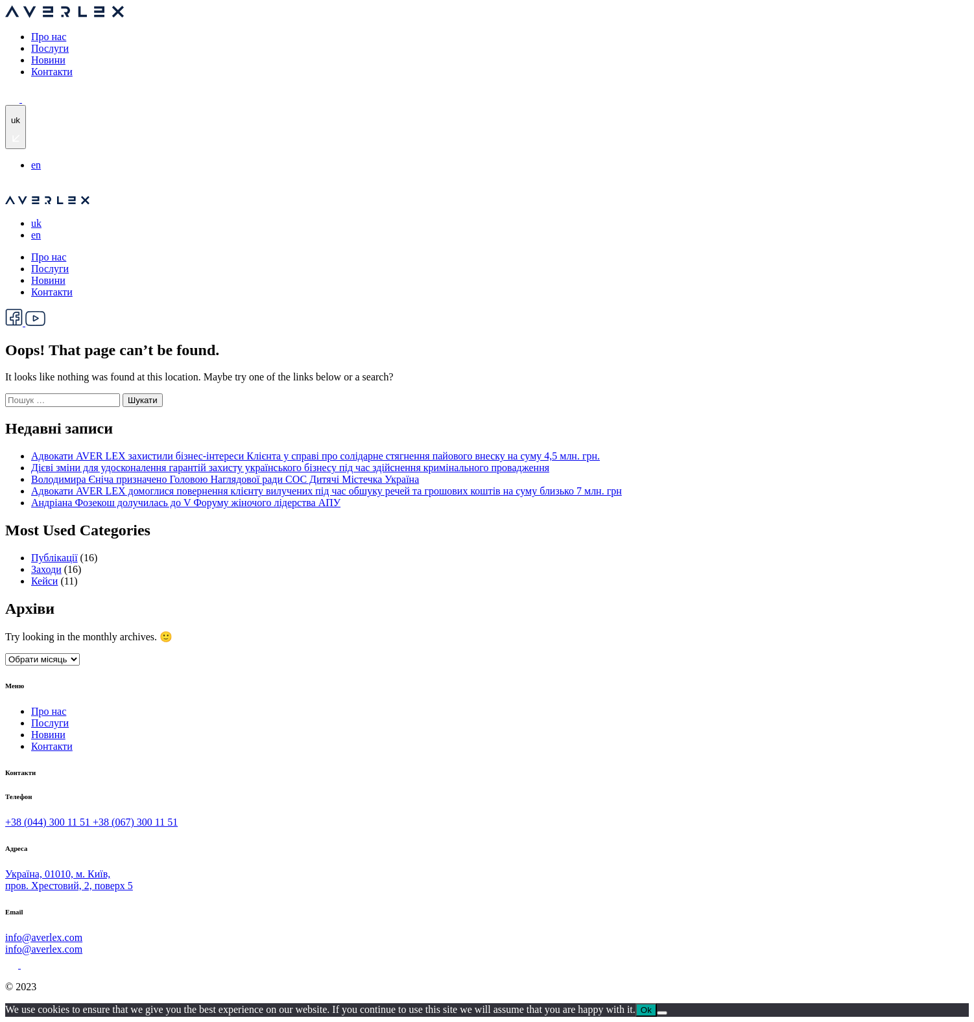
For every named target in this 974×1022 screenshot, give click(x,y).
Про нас (48, 36)
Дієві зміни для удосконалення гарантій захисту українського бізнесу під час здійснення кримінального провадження (290, 467)
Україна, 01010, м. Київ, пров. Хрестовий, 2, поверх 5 (69, 879)
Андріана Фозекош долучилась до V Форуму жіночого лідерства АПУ (185, 502)
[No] (662, 1013)
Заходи (46, 569)
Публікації (54, 557)
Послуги (50, 48)
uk (36, 223)
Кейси (44, 580)
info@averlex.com (43, 937)
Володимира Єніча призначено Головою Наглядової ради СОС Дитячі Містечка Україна (225, 479)
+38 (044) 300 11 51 (49, 822)
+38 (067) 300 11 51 (135, 822)
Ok (646, 1010)
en (36, 164)
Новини (48, 59)
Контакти (52, 71)
